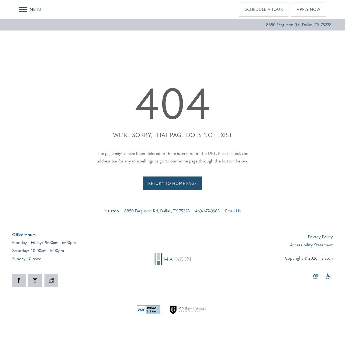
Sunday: (19, 259)
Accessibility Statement (311, 245)
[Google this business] (51, 280)
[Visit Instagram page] (35, 280)
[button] (263, 9)
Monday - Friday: (27, 242)
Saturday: (20, 250)
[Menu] (30, 9)
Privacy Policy (320, 237)
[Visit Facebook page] (19, 280)
